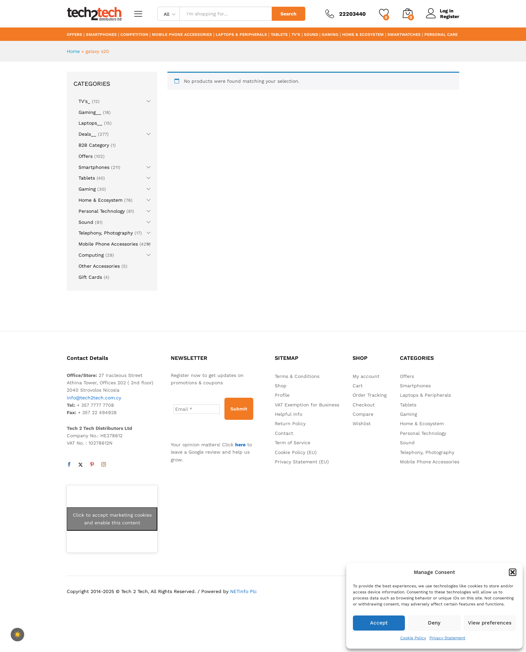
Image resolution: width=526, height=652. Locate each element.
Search (288, 13)
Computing (91, 255)
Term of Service (292, 442)
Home (73, 51)
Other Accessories (99, 266)
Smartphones (101, 35)
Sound (311, 35)
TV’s (296, 35)
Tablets (279, 35)
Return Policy (290, 423)
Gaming (330, 35)
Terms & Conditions (297, 376)
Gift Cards (90, 277)
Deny (434, 623)
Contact (284, 433)
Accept (379, 623)
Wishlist (362, 423)
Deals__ (87, 134)
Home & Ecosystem (363, 35)
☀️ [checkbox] (17, 634)
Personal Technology (101, 211)
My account (366, 376)
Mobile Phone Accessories (182, 35)
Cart (358, 385)
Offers (74, 35)
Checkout (364, 404)
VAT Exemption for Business (307, 404)
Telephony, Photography (105, 233)
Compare (363, 414)
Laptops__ (90, 123)
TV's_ (84, 101)
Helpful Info (288, 414)
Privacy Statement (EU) (302, 461)
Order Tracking (369, 395)
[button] (512, 572)
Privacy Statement (447, 638)
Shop (280, 385)
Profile (282, 395)
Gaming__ (89, 112)
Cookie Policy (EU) (296, 452)
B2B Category (93, 145)
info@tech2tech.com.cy (94, 397)
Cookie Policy (413, 638)
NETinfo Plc (243, 591)
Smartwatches (404, 35)
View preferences (490, 623)
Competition (134, 35)
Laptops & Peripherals (241, 35)
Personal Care (441, 35)
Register (449, 16)
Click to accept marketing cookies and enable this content (112, 518)
